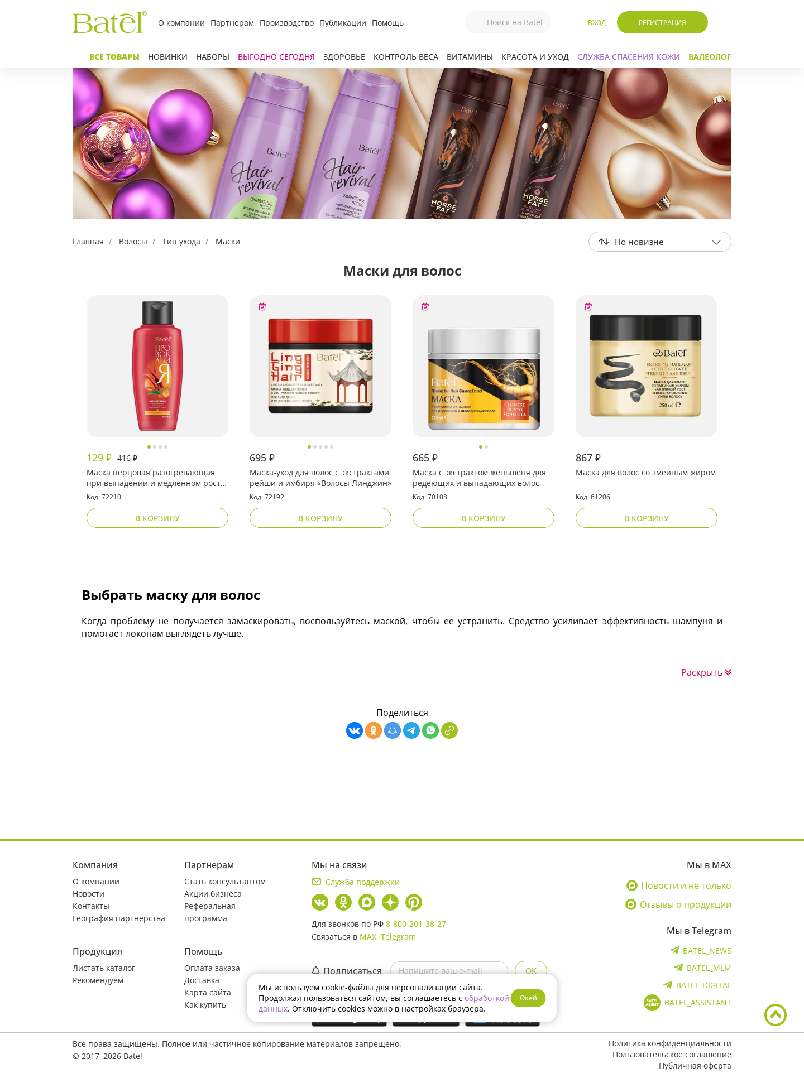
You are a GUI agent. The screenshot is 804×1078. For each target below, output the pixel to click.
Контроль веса (406, 56)
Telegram (398, 936)
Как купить (205, 1004)
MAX (368, 936)
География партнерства (119, 918)
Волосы (133, 241)
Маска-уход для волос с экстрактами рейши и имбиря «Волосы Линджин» (320, 477)
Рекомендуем (98, 980)
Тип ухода (181, 241)
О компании (181, 22)
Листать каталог (104, 968)
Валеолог (709, 56)
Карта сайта (207, 992)
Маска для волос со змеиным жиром (646, 472)
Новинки (168, 56)
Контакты (91, 906)
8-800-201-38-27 (416, 923)
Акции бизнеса (213, 893)
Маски (228, 241)
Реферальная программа (210, 912)
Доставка (201, 980)
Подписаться (347, 971)
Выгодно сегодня (276, 56)
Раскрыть (706, 672)
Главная (88, 241)
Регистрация (662, 22)
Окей (528, 998)
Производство (287, 22)
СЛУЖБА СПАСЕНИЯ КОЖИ (628, 56)
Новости (88, 893)
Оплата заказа (212, 968)
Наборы (212, 56)
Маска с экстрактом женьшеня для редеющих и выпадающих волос (479, 477)
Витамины (470, 56)
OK (531, 970)
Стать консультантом (225, 881)
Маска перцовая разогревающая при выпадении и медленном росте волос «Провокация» (156, 478)
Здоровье (344, 56)
